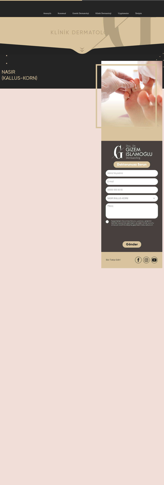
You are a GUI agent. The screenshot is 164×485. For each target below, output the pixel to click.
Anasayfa (47, 13)
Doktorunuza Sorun (132, 164)
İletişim (138, 13)
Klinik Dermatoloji (103, 13)
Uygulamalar (123, 13)
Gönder (132, 244)
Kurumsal (62, 13)
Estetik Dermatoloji (81, 13)
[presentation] (127, 234)
